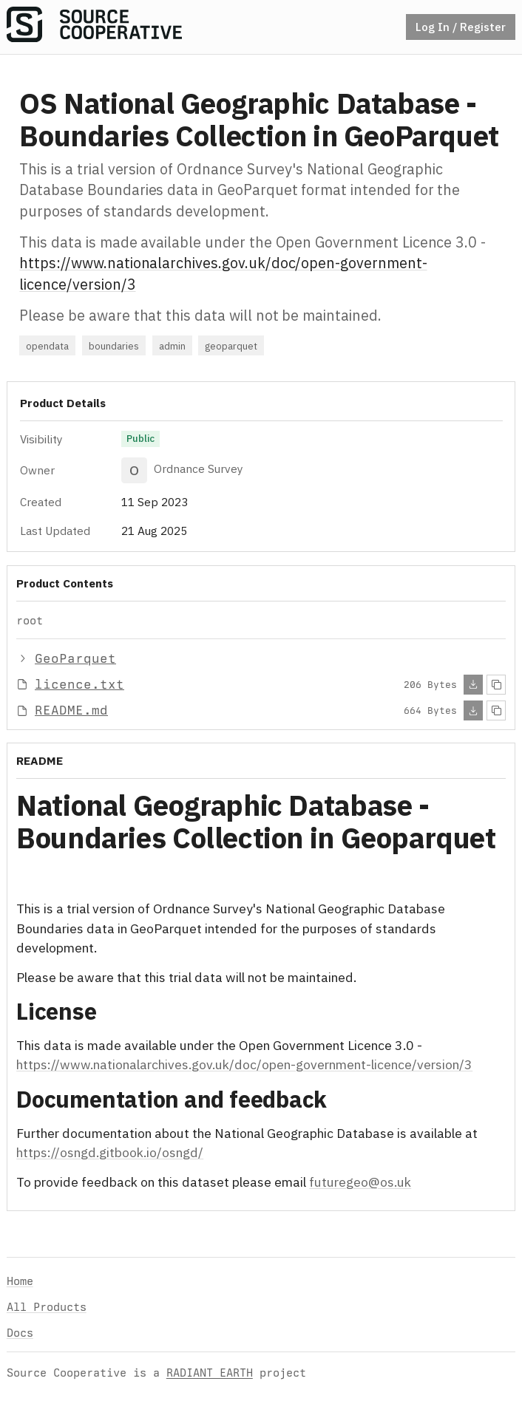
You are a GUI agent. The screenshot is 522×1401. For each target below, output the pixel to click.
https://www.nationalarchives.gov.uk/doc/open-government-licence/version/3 (244, 1064)
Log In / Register (461, 26)
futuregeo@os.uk (360, 1181)
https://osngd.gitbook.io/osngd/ (109, 1152)
